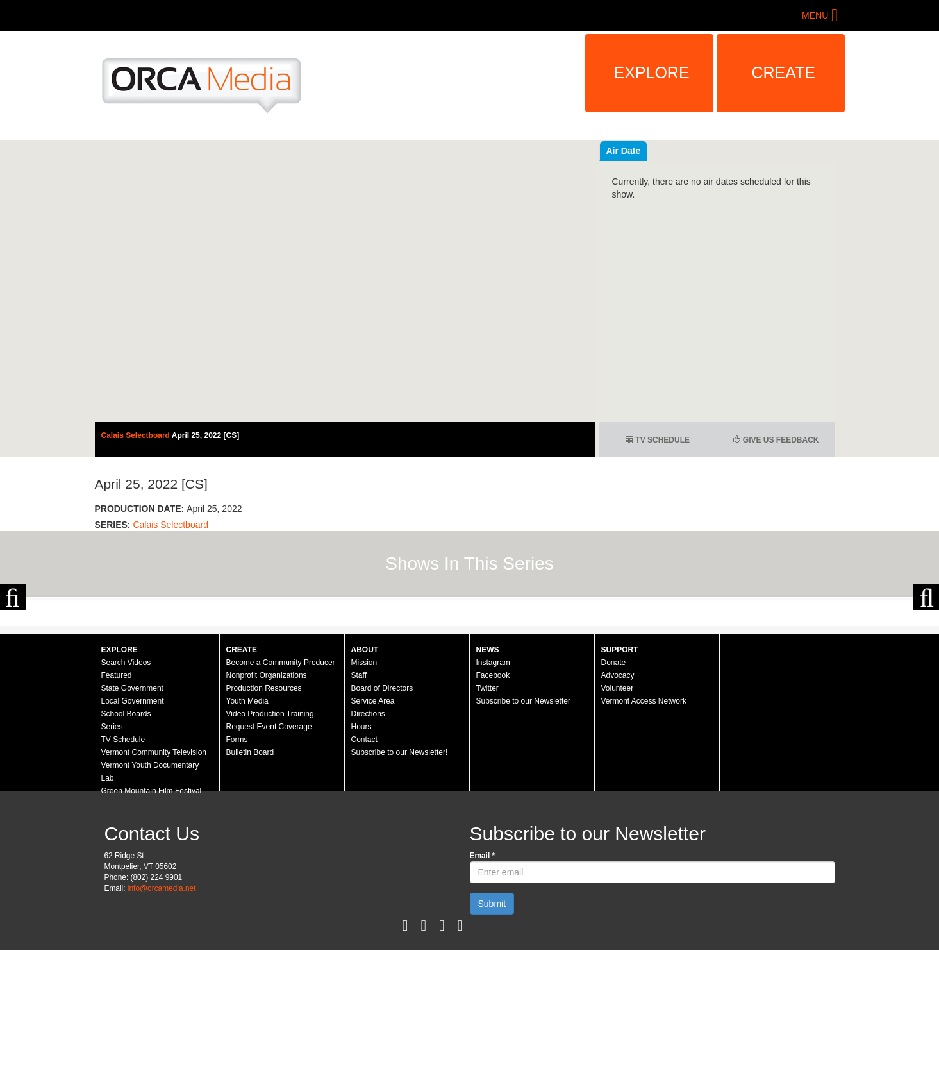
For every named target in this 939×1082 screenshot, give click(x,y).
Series (112, 858)
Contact (364, 871)
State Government (132, 820)
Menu (815, 15)
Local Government (132, 833)
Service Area (373, 833)
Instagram (493, 794)
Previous (13, 663)
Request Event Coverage (269, 858)
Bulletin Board (250, 884)
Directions (368, 845)
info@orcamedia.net (162, 1020)
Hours (361, 858)
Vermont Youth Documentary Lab (150, 904)
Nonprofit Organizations (266, 807)
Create (784, 72)
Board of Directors (382, 820)
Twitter (487, 820)
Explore (652, 72)
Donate (613, 794)
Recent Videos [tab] (637, 151)
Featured (116, 807)
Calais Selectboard (136, 435)
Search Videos (126, 794)
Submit (492, 1036)
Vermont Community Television (154, 884)
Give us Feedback (776, 439)
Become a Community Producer (280, 794)
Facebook (493, 807)
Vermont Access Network (643, 833)
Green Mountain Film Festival (151, 922)
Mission (364, 794)
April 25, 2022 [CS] (205, 435)
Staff (359, 807)
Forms (237, 871)
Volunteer (617, 820)
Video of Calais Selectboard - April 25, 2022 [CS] (345, 281)
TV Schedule (658, 439)
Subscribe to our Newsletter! (399, 884)
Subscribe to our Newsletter (523, 833)
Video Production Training (270, 845)
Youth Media (247, 833)
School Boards (126, 845)
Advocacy (618, 807)
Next (926, 663)
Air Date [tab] (700, 151)
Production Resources (264, 820)
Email (482, 987)
